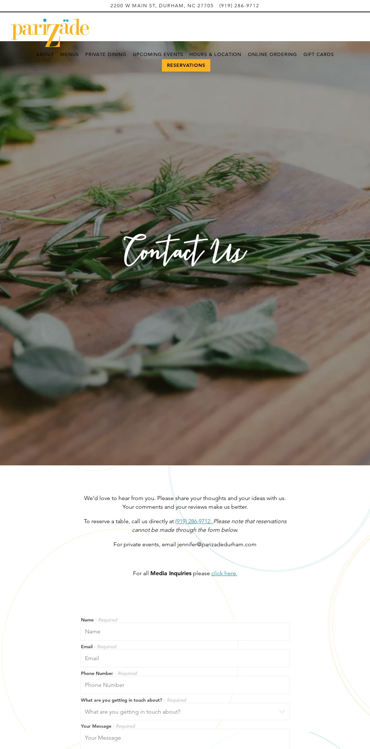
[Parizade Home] (50, 32)
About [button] (45, 54)
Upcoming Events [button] (158, 54)
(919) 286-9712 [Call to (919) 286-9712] (239, 5)
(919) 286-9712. (194, 490)
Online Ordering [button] (272, 54)
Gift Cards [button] (319, 54)
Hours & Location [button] (215, 54)
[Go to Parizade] (162, 5)
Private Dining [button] (105, 54)
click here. (224, 542)
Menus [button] (69, 54)
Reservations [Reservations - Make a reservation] (186, 65)
